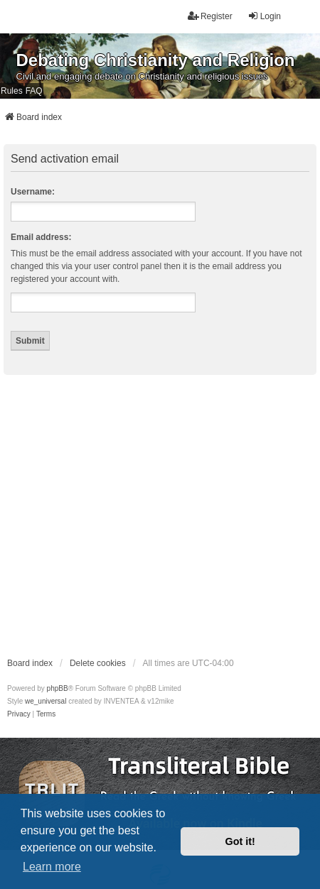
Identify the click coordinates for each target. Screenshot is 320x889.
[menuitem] (19, 714)
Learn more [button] (52, 867)
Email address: (41, 237)
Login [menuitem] (264, 16)
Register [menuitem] (210, 16)
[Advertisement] (133, 515)
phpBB (57, 688)
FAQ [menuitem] (34, 91)
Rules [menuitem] (12, 91)
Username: (33, 192)
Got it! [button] (240, 841)
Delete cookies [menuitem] (98, 663)
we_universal (45, 701)
